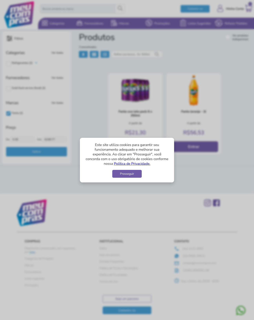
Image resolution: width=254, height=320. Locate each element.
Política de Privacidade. (132, 163)
